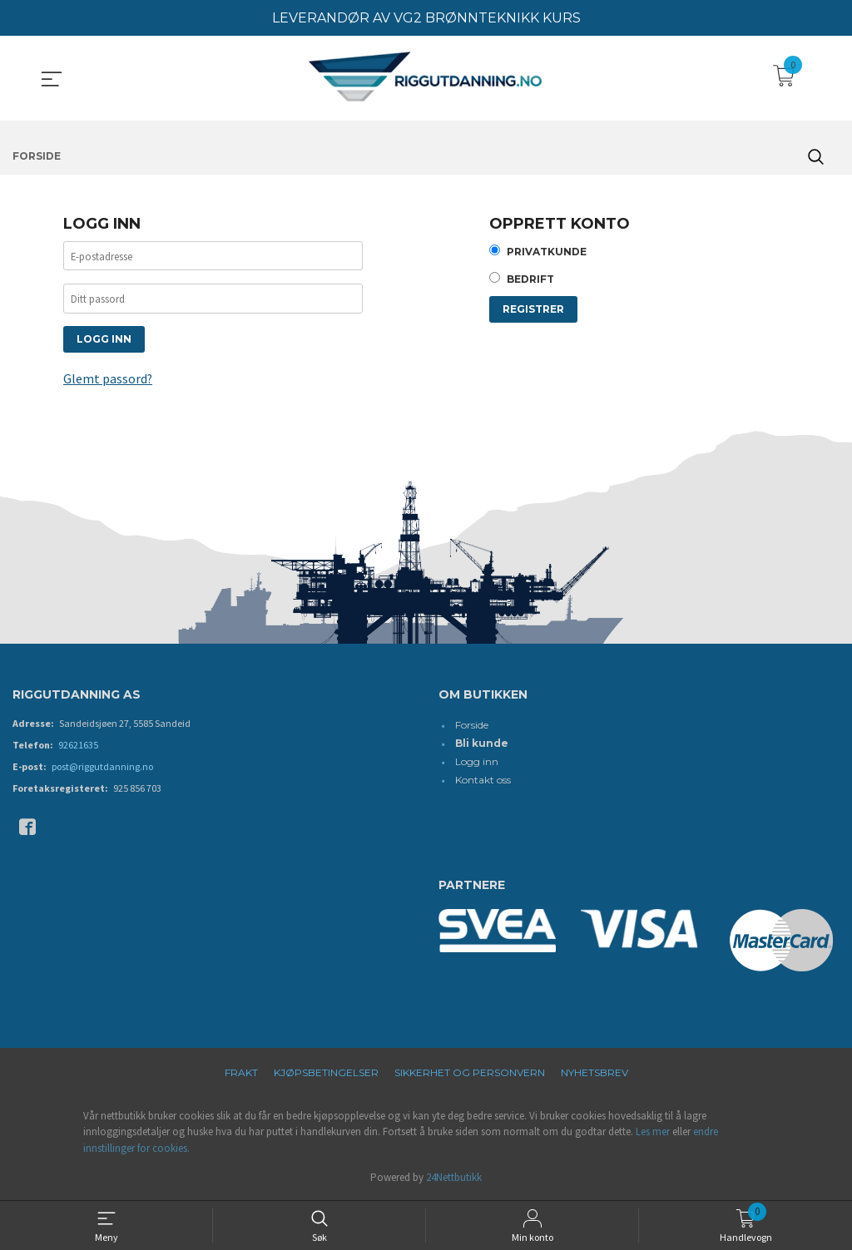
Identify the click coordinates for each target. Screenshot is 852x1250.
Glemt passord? (108, 381)
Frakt (241, 1073)
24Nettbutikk (454, 1179)
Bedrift (530, 280)
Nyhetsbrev (594, 1073)
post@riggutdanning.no (102, 768)
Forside (471, 726)
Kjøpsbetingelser (326, 1073)
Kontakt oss (483, 781)
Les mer (653, 1133)
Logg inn (476, 763)
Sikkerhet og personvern (469, 1073)
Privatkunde (547, 252)
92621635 (78, 746)
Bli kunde (481, 745)
